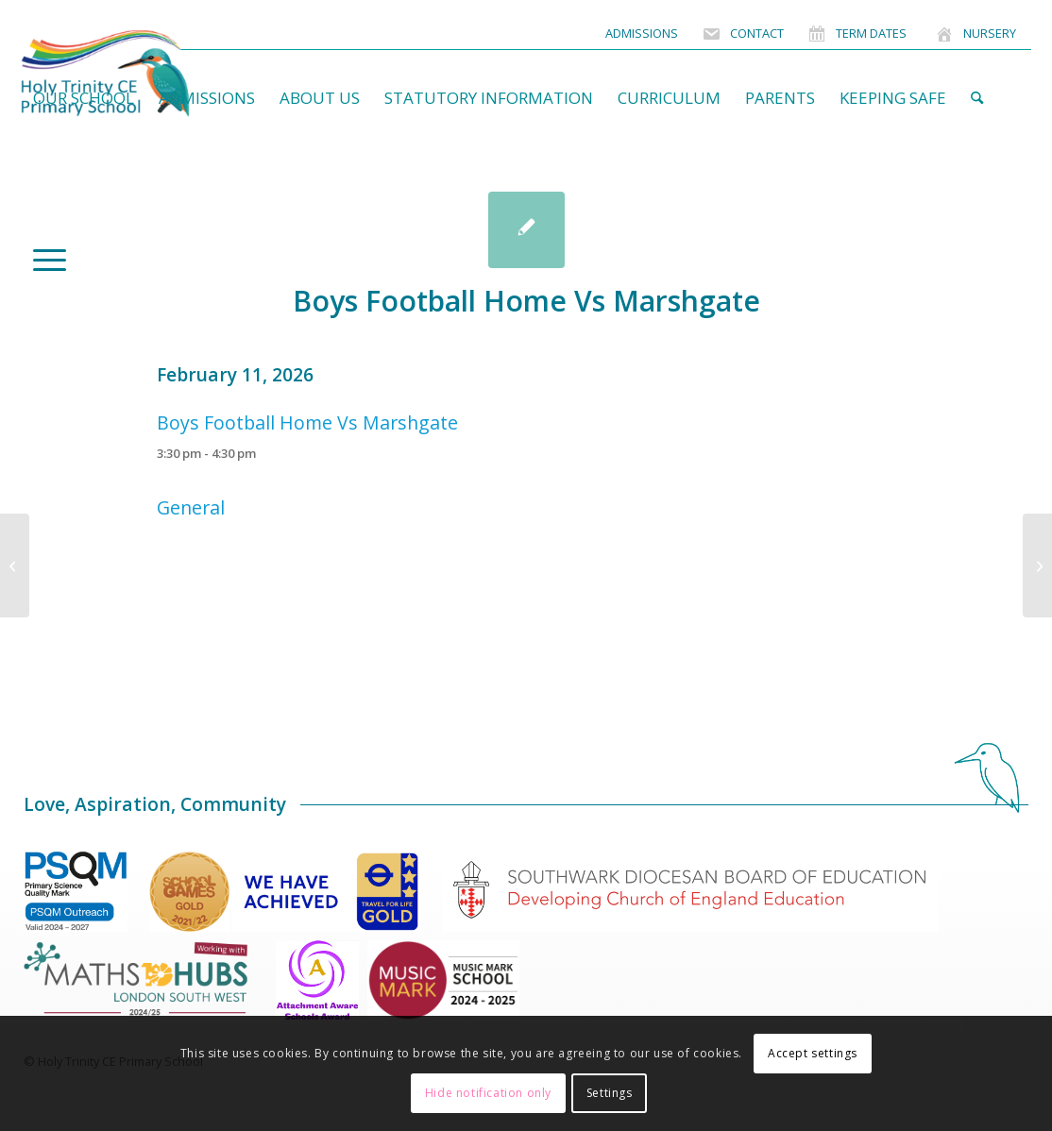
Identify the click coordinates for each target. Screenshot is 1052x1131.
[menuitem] (642, 33)
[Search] (977, 98)
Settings (609, 1093)
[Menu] (43, 258)
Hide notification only (488, 1093)
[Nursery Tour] (14, 565)
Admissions (641, 33)
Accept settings (812, 1053)
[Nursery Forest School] (1037, 565)
